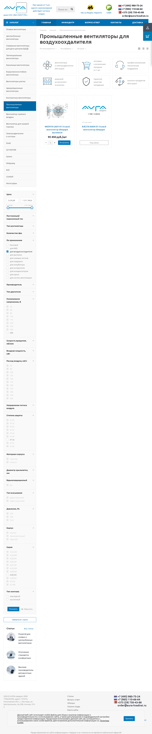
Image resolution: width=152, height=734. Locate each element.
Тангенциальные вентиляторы (14, 57)
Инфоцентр (68, 22)
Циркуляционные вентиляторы (14, 89)
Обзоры (71, 703)
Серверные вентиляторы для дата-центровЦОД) (17, 47)
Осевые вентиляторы (16, 29)
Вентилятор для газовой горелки (17, 125)
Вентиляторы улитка (15, 81)
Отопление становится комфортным (24, 655)
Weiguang (10, 163)
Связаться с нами (20, 619)
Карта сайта (72, 710)
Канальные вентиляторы (17, 65)
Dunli (8, 143)
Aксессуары (11, 183)
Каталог (14, 22)
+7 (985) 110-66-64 (132, 9)
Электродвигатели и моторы (14, 135)
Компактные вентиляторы (18, 97)
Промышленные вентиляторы (14, 106)
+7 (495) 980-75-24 (132, 5)
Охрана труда (73, 706)
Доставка (137, 22)
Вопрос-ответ (92, 22)
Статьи (70, 696)
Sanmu (9, 156)
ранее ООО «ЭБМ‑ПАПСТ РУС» (15, 15)
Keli (8, 170)
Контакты (116, 22)
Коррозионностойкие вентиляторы (16, 73)
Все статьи (28, 628)
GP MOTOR (11, 149)
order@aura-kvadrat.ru (135, 15)
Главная (46, 22)
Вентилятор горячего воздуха (16, 115)
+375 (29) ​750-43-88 (133, 12)
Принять (129, 718)
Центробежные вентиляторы (13, 37)
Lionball (9, 176)
